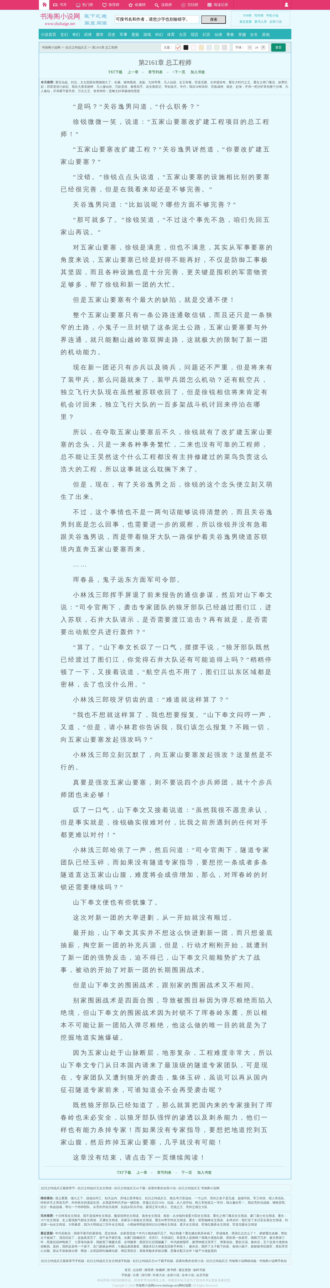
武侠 (88, 35)
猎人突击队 (276, 1198)
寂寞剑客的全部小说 (162, 1188)
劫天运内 (111, 1198)
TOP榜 (247, 15)
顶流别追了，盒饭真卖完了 (77, 1238)
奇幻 (76, 35)
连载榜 (166, 5)
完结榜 (192, 5)
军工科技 (259, 1198)
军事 (123, 35)
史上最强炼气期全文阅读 (79, 1220)
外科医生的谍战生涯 (85, 1202)
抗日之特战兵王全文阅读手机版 (108, 1261)
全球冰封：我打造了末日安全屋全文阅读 (254, 1220)
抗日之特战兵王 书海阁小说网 (198, 1188)
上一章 (133, 72)
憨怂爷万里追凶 (180, 1198)
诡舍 (229, 86)
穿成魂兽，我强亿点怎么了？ (236, 1233)
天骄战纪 (167, 1238)
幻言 (206, 35)
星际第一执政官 (237, 1238)
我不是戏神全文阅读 (97, 1216)
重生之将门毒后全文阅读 (230, 1216)
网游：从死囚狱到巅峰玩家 (99, 1251)
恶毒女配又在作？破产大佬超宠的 (193, 1251)
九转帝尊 (154, 82)
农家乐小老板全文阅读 (136, 1220)
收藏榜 (140, 5)
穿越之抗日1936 (153, 1202)
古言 (183, 35)
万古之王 (84, 91)
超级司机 (244, 1198)
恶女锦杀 (111, 1233)
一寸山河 (200, 1198)
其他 (266, 35)
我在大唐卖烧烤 (82, 86)
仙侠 (218, 35)
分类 (136, 1275)
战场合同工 (94, 1198)
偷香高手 (136, 86)
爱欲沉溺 (241, 1242)
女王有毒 (185, 82)
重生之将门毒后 (264, 82)
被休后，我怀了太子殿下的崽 (209, 1246)
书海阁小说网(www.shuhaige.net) (157, 1285)
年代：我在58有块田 (194, 86)
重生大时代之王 (239, 82)
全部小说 (275, 21)
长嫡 (117, 82)
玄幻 (64, 35)
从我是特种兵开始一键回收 (120, 1202)
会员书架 (202, 1275)
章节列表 (155, 72)
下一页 (186, 1172)
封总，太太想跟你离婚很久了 (91, 82)
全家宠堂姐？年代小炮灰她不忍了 (143, 1233)
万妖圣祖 (121, 86)
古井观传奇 (218, 82)
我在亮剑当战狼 (258, 1202)
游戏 (147, 35)
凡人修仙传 (104, 86)
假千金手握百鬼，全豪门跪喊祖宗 (122, 1238)
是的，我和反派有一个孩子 (71, 1246)
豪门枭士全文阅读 (262, 1216)
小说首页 (48, 35)
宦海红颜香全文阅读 (215, 1224)
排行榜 (146, 1275)
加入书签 (198, 72)
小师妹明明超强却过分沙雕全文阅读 (152, 1224)
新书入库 (260, 21)
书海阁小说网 (60, 16)
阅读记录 (221, 5)
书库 (63, 5)
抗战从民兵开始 (132, 1207)
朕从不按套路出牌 (65, 1251)
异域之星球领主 (131, 1198)
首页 (44, 5)
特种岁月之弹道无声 (54, 1202)
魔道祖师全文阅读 (126, 1216)
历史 (112, 35)
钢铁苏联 (279, 1202)
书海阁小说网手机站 (273, 1261)
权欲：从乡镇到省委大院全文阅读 (186, 1216)
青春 (230, 35)
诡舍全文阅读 (151, 1216)
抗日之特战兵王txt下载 (129, 1188)
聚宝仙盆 (61, 82)
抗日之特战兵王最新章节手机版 (62, 1261)
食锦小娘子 (240, 1246)
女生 (254, 35)
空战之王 (176, 1207)
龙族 (142, 82)
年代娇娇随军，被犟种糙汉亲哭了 (193, 1242)
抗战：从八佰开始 (179, 1202)
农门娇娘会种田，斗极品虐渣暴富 (116, 1246)
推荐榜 (114, 5)
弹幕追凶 (226, 1242)
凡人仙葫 (170, 82)
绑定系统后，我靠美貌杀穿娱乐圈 (144, 1251)
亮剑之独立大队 (197, 1207)
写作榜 (258, 15)
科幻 (159, 35)
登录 (285, 5)
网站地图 (185, 1285)
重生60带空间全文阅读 (170, 1220)
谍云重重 (61, 1198)
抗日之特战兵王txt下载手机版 (153, 1261)
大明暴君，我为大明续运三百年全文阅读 (96, 1224)
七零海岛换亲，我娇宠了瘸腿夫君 (98, 1242)
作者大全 (159, 1275)
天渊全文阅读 (108, 1220)
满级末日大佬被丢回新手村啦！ (164, 1246)
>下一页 (178, 72)
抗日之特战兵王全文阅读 (95, 1188)
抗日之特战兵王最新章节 (58, 1188)
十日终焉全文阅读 (67, 1216)
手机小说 (272, 15)
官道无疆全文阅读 (244, 1224)
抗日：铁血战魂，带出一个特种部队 (65, 1207)
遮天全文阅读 (189, 1224)
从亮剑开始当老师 (105, 1207)
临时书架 (199, 1270)
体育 (171, 35)
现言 (195, 35)
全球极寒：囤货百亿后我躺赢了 (145, 1242)
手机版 (126, 1275)
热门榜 (87, 5)
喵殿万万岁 (258, 1238)
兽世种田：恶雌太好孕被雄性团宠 (116, 91)
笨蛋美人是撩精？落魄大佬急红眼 (200, 1238)
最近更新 (246, 21)
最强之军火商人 (156, 1207)
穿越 (242, 35)
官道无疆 (201, 82)
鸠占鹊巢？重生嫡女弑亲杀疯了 (191, 1233)
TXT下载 (115, 72)
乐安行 (153, 1238)
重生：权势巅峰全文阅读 (206, 1220)
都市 (100, 35)
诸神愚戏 (129, 82)
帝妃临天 (170, 86)
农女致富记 (153, 86)
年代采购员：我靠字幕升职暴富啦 (78, 1233)
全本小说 (188, 1275)
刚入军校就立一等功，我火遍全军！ (220, 1202)
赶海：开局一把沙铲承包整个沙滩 (259, 86)
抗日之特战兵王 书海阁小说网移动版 (231, 1261)
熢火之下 (77, 1198)
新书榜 (171, 1270)
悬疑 (135, 35)
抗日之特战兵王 (76, 47)
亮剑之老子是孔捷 (222, 1198)
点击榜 (137, 1270)
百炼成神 (217, 86)
